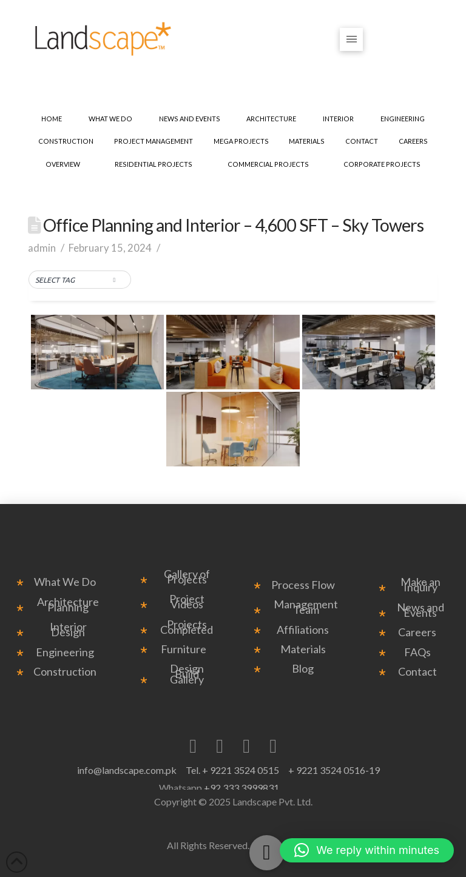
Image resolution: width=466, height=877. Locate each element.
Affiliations (303, 630)
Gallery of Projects (187, 576)
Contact (417, 671)
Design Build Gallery (187, 674)
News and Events (420, 610)
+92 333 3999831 (241, 787)
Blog (303, 668)
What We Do (65, 582)
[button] (351, 40)
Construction (64, 671)
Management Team (306, 607)
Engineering (65, 652)
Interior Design (68, 629)
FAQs (417, 652)
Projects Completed (186, 627)
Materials (303, 649)
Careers (417, 632)
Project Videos (186, 601)
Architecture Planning (68, 604)
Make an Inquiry (420, 584)
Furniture (183, 649)
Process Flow (303, 585)
